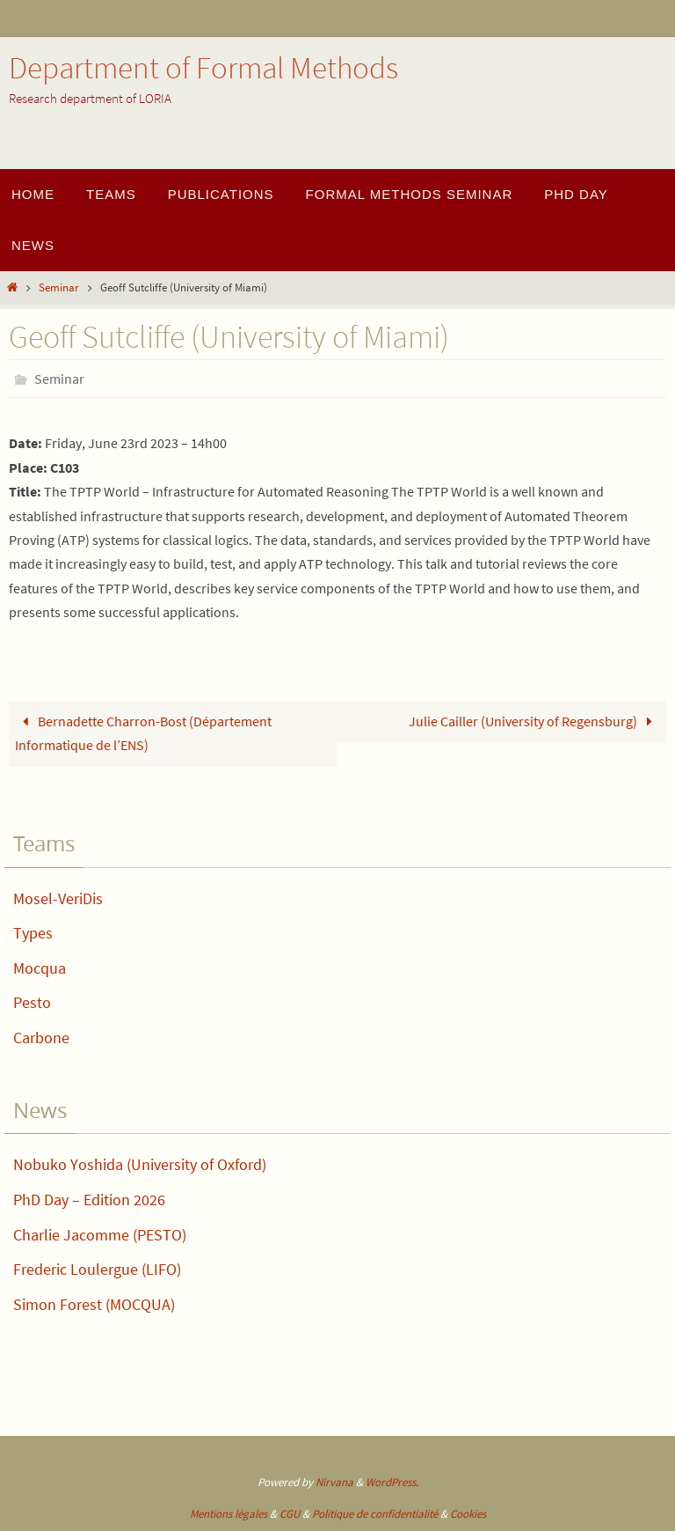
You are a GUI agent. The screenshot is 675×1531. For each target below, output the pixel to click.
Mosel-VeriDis (58, 898)
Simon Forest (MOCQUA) (94, 1304)
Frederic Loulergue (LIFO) (97, 1269)
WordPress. (392, 1482)
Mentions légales (228, 1513)
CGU (289, 1513)
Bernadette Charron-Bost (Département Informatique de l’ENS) (143, 733)
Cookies (468, 1513)
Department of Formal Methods (203, 67)
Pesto (32, 1002)
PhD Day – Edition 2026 (89, 1199)
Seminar (59, 287)
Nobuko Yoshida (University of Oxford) (139, 1164)
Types (33, 933)
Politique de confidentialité (375, 1513)
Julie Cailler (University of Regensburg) (534, 721)
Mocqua (39, 968)
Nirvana (334, 1482)
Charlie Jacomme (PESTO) (99, 1235)
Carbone (41, 1037)
